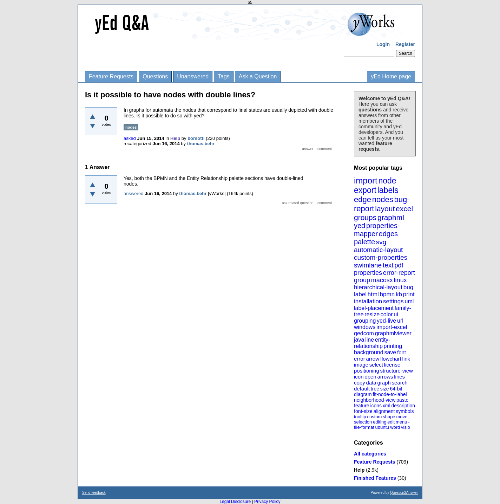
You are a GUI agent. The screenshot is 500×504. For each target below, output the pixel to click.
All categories (370, 454)
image (361, 365)
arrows (385, 377)
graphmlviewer (393, 333)
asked (130, 138)
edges (388, 234)
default (362, 389)
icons (376, 405)
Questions (155, 76)
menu (401, 422)
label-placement (374, 308)
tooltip (360, 416)
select (376, 365)
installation (368, 301)
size (384, 389)
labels (388, 190)
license (392, 365)
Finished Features (375, 478)
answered (133, 193)
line (369, 340)
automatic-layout (378, 249)
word (395, 427)
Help (359, 470)
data (371, 383)
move (401, 416)
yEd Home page (391, 76)
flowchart (390, 359)
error (359, 359)
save (390, 352)
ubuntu (382, 427)
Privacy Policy (267, 501)
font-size (363, 411)
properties (368, 272)
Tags (224, 76)
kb (399, 294)
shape (389, 416)
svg (381, 242)
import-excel (391, 327)
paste (402, 400)
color (387, 314)
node (387, 180)
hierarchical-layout (378, 287)
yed (359, 226)
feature (361, 405)
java (359, 340)
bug (408, 287)
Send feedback (94, 493)
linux (400, 280)
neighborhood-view (374, 400)
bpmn (387, 294)
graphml (390, 217)
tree (375, 389)
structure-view (396, 371)
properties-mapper (377, 230)
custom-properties (380, 257)
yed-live (386, 321)
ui (396, 314)
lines (399, 377)
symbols (405, 411)
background (368, 352)
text (388, 265)
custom (374, 416)
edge (362, 199)
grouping (365, 321)
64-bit (396, 389)
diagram (363, 394)
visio (405, 427)
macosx (382, 280)
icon (359, 377)
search (400, 383)
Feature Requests (111, 76)
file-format (364, 427)
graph (383, 383)
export (365, 190)
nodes (382, 199)
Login (383, 44)
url (400, 321)
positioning (366, 371)
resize (372, 314)
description (403, 405)
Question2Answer (404, 493)
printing (393, 346)
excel (404, 209)
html (373, 294)
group (362, 280)
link (406, 359)
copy (359, 383)
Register (405, 44)
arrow (372, 359)
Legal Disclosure (235, 501)
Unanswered (193, 76)
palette (364, 242)
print (409, 294)
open (370, 377)
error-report (399, 272)
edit (391, 422)
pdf (398, 265)
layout (385, 209)
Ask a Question (258, 76)
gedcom (364, 333)
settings (393, 301)
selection (363, 422)
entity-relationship (372, 343)
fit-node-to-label (390, 394)
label (360, 294)
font (401, 352)
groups (365, 217)
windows (364, 327)
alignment (384, 411)
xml (386, 405)
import (365, 180)
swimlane (368, 265)
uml (409, 301)
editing (379, 422)
